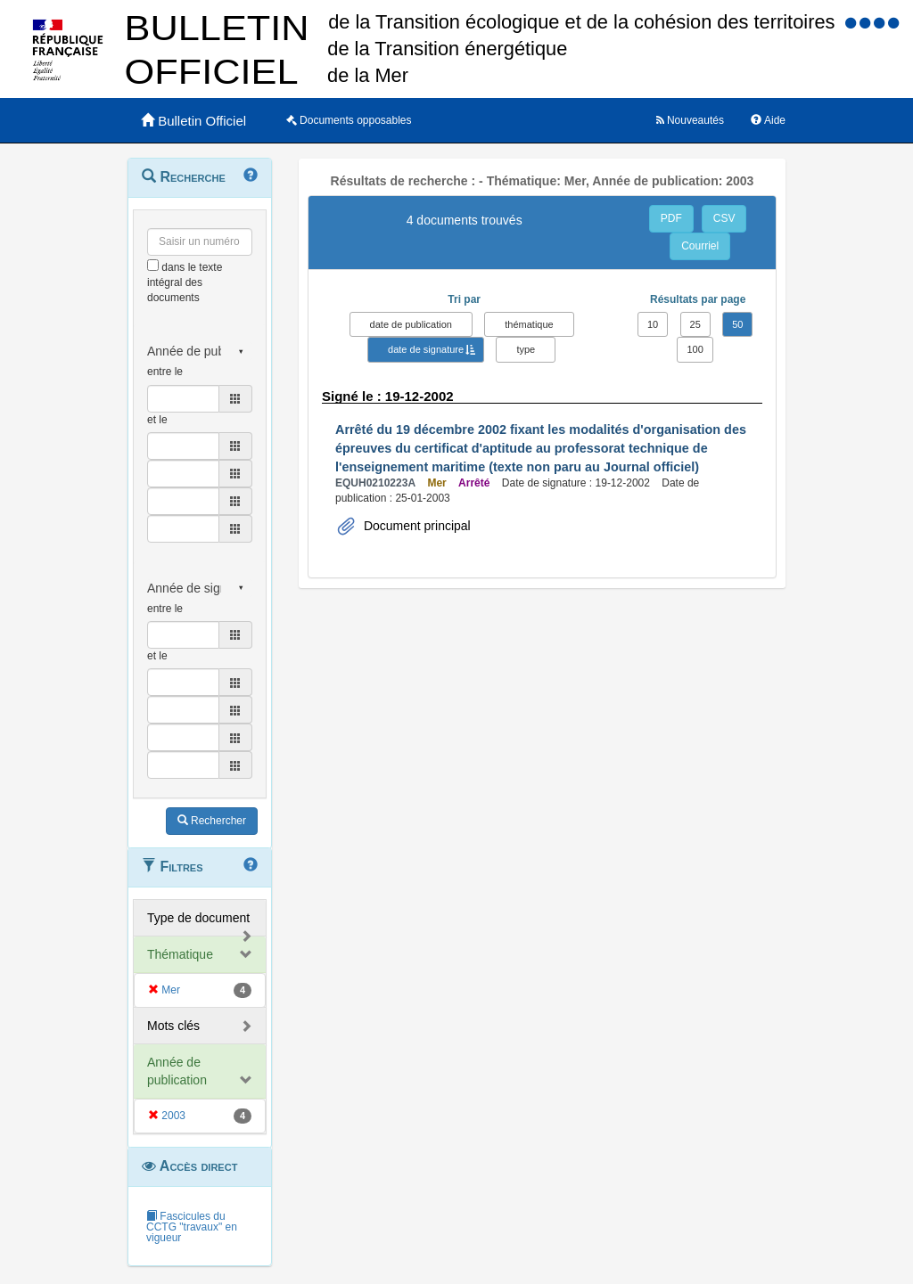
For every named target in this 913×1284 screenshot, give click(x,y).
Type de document (198, 918)
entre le (165, 371)
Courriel (700, 246)
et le (157, 419)
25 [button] (695, 324)
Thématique (180, 954)
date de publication (411, 324)
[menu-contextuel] (153, 265)
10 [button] (652, 324)
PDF (671, 218)
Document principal (415, 526)
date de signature (426, 349)
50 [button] (737, 324)
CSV (724, 218)
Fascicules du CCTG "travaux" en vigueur (191, 1227)
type (525, 349)
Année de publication (177, 1071)
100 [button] (695, 349)
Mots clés (173, 1025)
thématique (529, 324)
